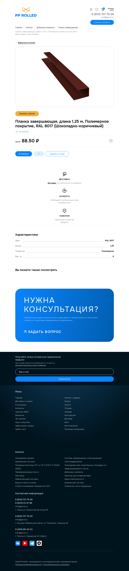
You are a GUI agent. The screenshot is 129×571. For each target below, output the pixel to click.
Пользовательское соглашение (56, 564)
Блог (67, 422)
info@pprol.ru (107, 17)
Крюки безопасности (74, 479)
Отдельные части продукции (78, 486)
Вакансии (19, 415)
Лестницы (19, 475)
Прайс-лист (20, 429)
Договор (69, 419)
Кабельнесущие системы (26, 479)
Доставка (52, 183)
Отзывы (68, 408)
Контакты (19, 408)
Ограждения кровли (24, 458)
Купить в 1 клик (57, 154)
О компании (20, 405)
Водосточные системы (25, 482)
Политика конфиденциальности (28, 564)
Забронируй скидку (24, 426)
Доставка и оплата (24, 401)
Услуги (68, 405)
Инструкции (70, 415)
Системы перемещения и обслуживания (83, 458)
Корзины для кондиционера (78, 475)
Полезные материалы (74, 429)
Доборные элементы (74, 472)
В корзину (23, 153)
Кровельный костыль (74, 482)
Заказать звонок (27, 113)
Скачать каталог (102, 22)
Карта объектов (22, 422)
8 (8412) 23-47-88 (23, 503)
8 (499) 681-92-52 (24, 529)
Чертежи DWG (22, 412)
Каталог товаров (72, 398)
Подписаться (64, 379)
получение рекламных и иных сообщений (30, 365)
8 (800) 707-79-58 (103, 14)
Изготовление (71, 426)
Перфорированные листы (27, 472)
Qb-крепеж (20, 419)
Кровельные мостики (25, 461)
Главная (18, 398)
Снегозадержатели (73, 461)
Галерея (68, 412)
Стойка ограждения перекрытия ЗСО (32, 486)
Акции (68, 401)
